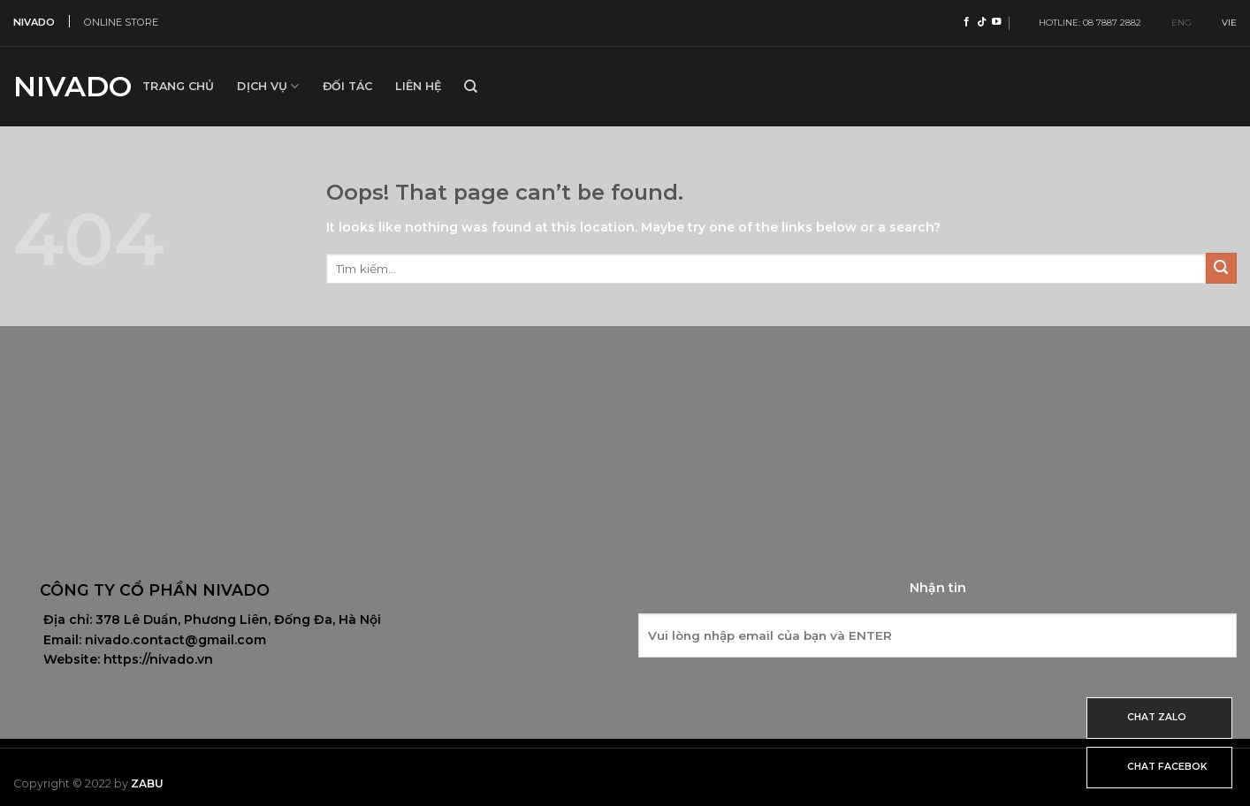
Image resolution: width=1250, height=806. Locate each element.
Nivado (64, 86)
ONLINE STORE (121, 22)
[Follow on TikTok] (982, 22)
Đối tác (348, 86)
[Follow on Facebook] (967, 22)
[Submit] (1221, 268)
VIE (1222, 22)
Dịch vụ (268, 86)
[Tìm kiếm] (470, 86)
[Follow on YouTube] (997, 22)
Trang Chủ (178, 86)
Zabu (147, 783)
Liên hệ (418, 86)
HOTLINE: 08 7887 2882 (1086, 22)
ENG (1174, 22)
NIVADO (34, 22)
